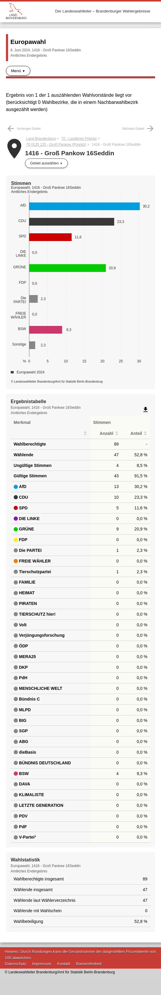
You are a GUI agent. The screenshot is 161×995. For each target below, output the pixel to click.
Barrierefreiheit (88, 963)
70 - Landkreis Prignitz (79, 139)
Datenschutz (15, 963)
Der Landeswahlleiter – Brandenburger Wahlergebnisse (102, 11)
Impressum (41, 963)
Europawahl (28, 41)
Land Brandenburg (41, 139)
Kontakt (63, 963)
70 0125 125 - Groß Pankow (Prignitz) (56, 144)
